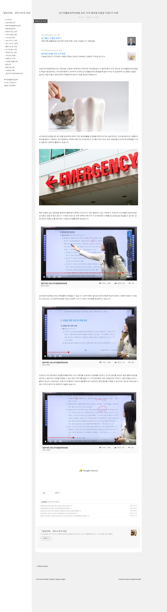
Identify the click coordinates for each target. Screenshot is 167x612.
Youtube (57, 609)
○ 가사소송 (9, 37)
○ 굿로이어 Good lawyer (13, 73)
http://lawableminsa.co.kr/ (49, 50)
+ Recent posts (42, 596)
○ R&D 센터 (9, 67)
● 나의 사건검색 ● (10, 82)
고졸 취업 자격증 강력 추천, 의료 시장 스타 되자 (55, 535)
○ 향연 (7, 64)
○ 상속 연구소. (10, 40)
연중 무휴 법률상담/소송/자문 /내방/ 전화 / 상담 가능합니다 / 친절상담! (68, 41)
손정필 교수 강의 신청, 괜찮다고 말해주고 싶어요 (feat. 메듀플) (59, 540)
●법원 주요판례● (9, 85)
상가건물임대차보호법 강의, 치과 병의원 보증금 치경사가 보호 (88, 13)
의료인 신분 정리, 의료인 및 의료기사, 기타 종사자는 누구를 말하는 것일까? (63, 545)
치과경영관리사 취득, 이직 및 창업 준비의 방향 (54, 538)
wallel (139, 609)
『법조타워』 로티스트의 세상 (15, 13)
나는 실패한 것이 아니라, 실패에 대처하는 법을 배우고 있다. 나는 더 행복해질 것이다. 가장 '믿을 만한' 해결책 (77, 564)
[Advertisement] (88, 80)
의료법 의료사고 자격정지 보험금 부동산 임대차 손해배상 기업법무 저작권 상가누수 (73, 56)
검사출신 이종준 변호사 (51, 38)
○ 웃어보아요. (10, 52)
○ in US (8, 19)
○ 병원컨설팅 (9, 28)
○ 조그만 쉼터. (10, 49)
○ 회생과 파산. (10, 31)
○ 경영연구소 (9, 58)
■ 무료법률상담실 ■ (10, 79)
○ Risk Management (12, 25)
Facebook (52, 609)
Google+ (63, 609)
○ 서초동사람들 (11, 61)
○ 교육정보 (9, 70)
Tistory (128, 609)
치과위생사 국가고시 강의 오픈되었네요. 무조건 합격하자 (58, 543)
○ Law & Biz (9, 22)
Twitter (46, 609)
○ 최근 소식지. (11, 43)
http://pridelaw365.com (48, 35)
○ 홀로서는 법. (10, 46)
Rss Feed (39, 609)
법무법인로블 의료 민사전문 (53, 54)
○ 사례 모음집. (10, 34)
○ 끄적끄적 (9, 55)
